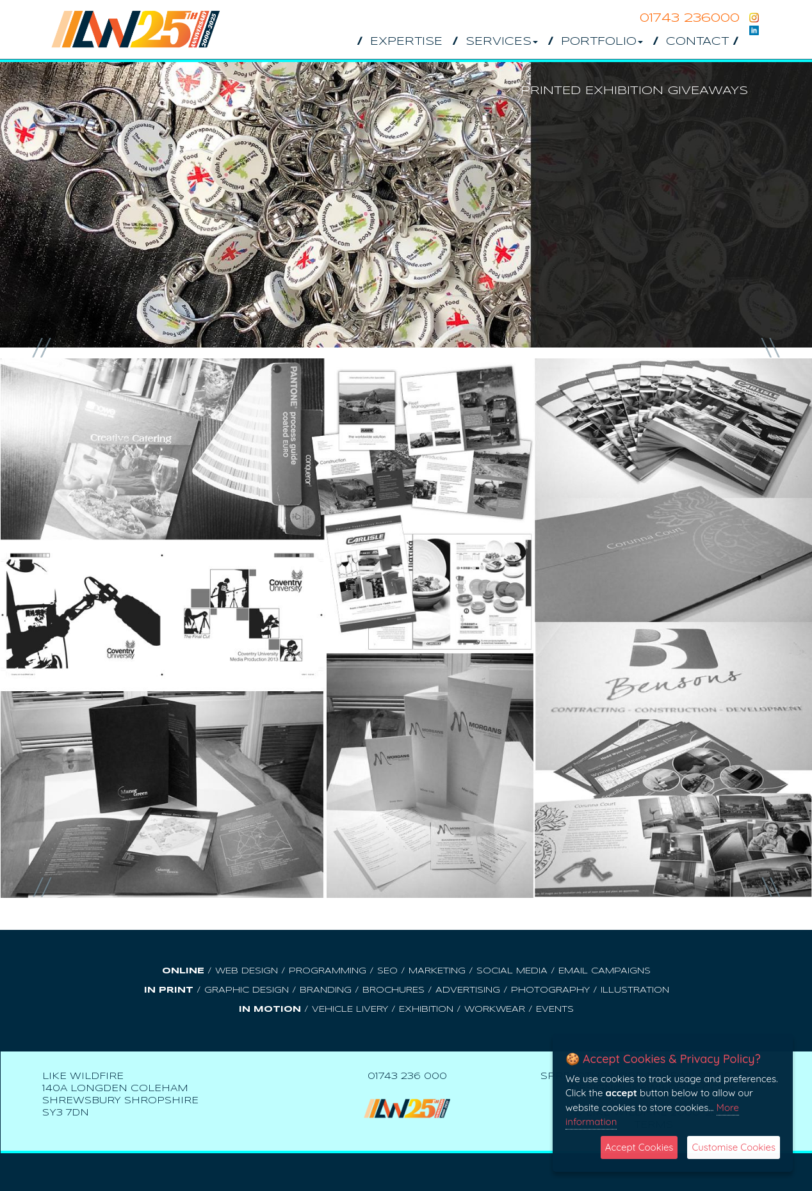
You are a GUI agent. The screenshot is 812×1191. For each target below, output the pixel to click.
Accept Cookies (639, 1147)
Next (769, 348)
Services (502, 41)
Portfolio (602, 41)
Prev (42, 348)
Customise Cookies (733, 1147)
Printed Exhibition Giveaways (634, 91)
